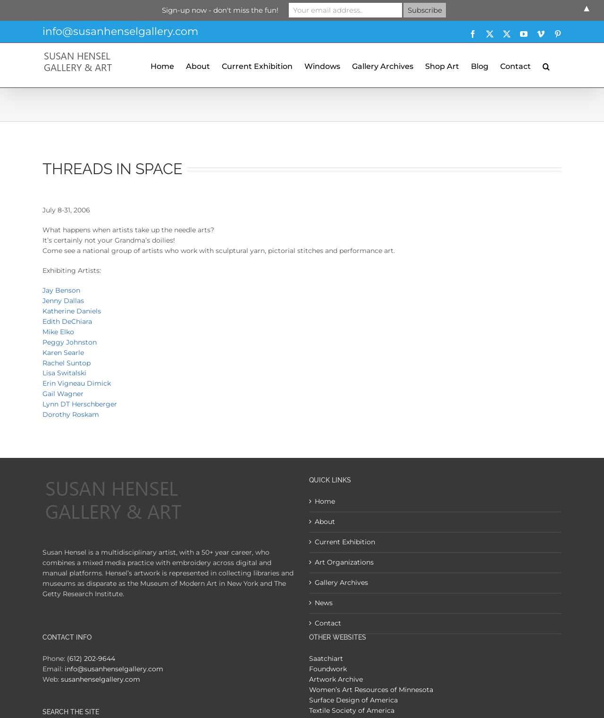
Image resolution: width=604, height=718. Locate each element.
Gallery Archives (341, 582)
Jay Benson (61, 290)
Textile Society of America (351, 710)
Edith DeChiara (67, 321)
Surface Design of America (353, 700)
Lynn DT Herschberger (79, 404)
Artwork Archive (336, 679)
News (324, 603)
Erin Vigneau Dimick (76, 383)
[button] (546, 65)
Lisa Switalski (64, 373)
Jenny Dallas (63, 300)
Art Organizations (344, 562)
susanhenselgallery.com (100, 679)
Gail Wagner (63, 393)
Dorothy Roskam (70, 414)
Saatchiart (326, 658)
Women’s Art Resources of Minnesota (371, 689)
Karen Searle (63, 352)
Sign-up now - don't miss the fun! (220, 10)
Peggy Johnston (69, 342)
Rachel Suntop (66, 363)
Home (325, 501)
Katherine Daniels (71, 311)
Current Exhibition (345, 542)
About (325, 521)
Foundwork (328, 669)
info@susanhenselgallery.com (120, 31)
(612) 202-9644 (91, 658)
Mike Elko (58, 332)
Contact (328, 623)
